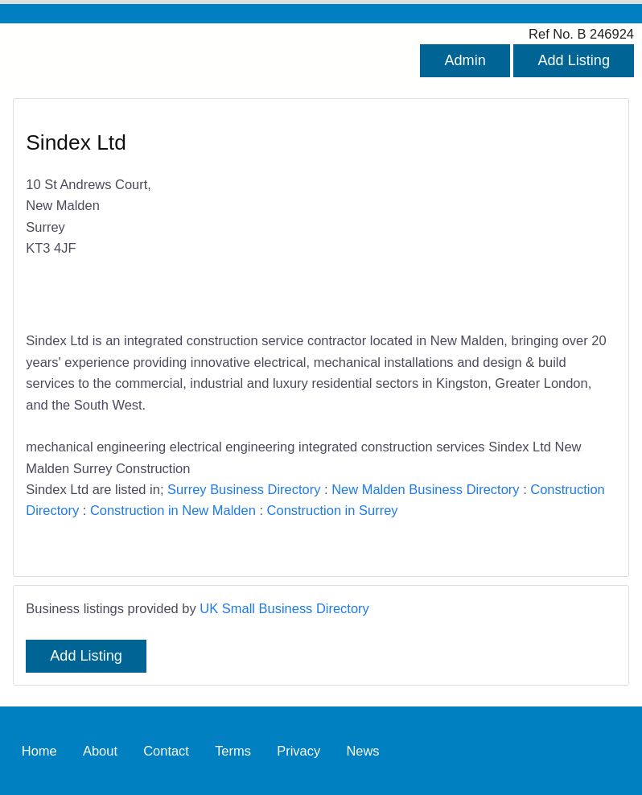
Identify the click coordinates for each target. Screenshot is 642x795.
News (362, 751)
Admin (464, 60)
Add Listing (573, 60)
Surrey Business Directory (243, 489)
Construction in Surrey (332, 510)
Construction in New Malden (173, 510)
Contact (166, 751)
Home (39, 751)
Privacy (298, 751)
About (100, 751)
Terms (233, 751)
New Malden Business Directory (425, 489)
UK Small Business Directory (284, 608)
